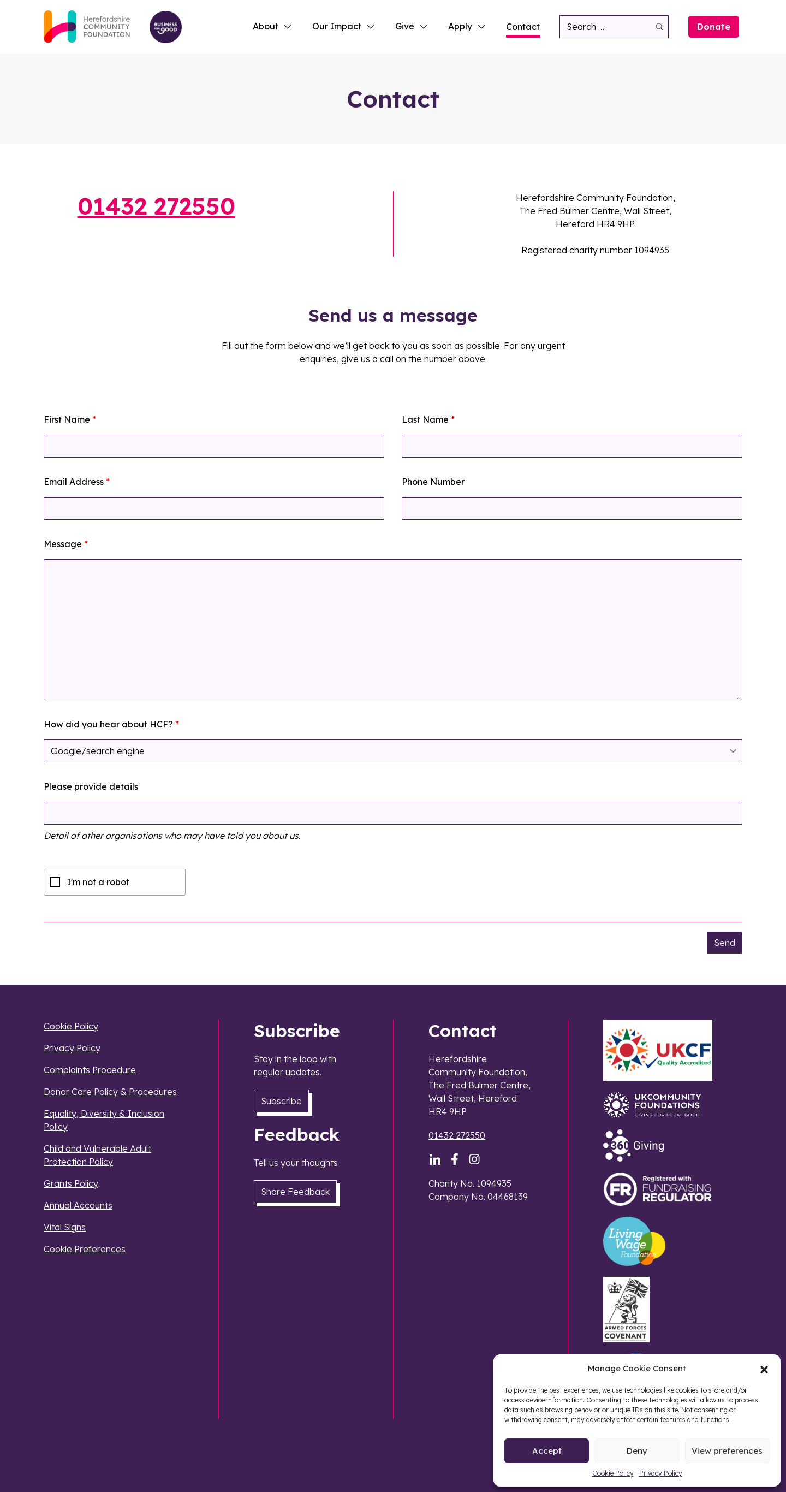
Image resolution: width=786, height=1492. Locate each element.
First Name (70, 419)
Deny (637, 1451)
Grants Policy (71, 1183)
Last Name (428, 419)
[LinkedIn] (435, 1159)
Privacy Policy (660, 1473)
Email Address (77, 481)
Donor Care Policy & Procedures (110, 1091)
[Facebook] (454, 1159)
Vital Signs (65, 1227)
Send (724, 942)
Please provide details (91, 786)
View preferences (727, 1451)
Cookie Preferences (85, 1249)
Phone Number (433, 481)
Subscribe (281, 1101)
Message (66, 543)
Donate (713, 26)
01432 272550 (156, 206)
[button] (764, 1368)
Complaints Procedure (90, 1069)
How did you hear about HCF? (111, 724)
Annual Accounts (78, 1205)
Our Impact (344, 26)
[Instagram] (474, 1159)
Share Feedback (295, 1191)
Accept (547, 1451)
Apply (467, 26)
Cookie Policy (613, 1473)
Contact (523, 26)
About (273, 26)
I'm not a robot (98, 882)
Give (411, 26)
